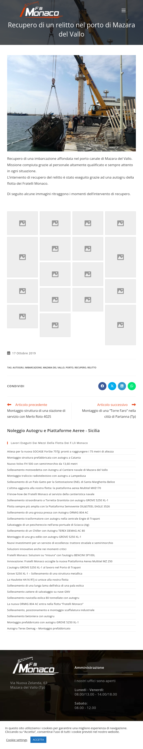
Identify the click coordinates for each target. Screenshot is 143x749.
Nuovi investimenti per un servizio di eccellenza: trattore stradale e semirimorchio (60, 543)
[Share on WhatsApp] (132, 386)
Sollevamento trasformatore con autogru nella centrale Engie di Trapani (53, 518)
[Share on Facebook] (102, 386)
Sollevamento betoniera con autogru (30, 616)
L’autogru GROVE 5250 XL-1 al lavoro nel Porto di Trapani (44, 567)
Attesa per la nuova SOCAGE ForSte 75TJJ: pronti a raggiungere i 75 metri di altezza (60, 451)
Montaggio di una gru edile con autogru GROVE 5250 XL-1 (44, 537)
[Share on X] (112, 386)
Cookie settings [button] (16, 740)
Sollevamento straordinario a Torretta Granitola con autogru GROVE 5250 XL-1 (57, 500)
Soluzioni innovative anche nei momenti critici (36, 549)
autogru (18, 367)
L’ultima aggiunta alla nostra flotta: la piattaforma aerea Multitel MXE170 (54, 488)
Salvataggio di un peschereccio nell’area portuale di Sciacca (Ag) (48, 525)
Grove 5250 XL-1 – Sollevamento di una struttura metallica (44, 573)
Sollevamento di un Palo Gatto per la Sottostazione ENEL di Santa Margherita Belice (61, 482)
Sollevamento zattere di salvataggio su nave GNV (38, 591)
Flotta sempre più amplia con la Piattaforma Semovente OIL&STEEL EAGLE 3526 (58, 506)
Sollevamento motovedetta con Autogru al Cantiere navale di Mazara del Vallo (57, 470)
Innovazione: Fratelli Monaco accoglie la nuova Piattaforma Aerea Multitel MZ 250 (59, 561)
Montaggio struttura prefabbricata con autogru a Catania (44, 457)
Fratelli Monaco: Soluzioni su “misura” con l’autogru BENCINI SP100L (51, 555)
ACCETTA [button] (38, 739)
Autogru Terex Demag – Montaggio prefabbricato (38, 628)
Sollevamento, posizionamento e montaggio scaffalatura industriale (50, 610)
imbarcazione (33, 367)
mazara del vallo (54, 367)
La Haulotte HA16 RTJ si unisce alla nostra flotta (37, 579)
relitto (91, 367)
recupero (80, 367)
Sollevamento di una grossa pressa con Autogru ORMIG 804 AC (47, 512)
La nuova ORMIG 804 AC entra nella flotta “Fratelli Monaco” (45, 604)
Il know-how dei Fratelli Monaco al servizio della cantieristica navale (50, 494)
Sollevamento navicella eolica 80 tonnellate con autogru (43, 598)
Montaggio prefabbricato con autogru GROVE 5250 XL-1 (43, 622)
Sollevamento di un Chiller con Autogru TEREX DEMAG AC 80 (46, 530)
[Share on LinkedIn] (122, 386)
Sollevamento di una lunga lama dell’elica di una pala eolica (45, 585)
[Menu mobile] (124, 10)
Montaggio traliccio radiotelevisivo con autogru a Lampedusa (46, 476)
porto (69, 367)
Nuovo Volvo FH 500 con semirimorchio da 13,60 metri (42, 464)
